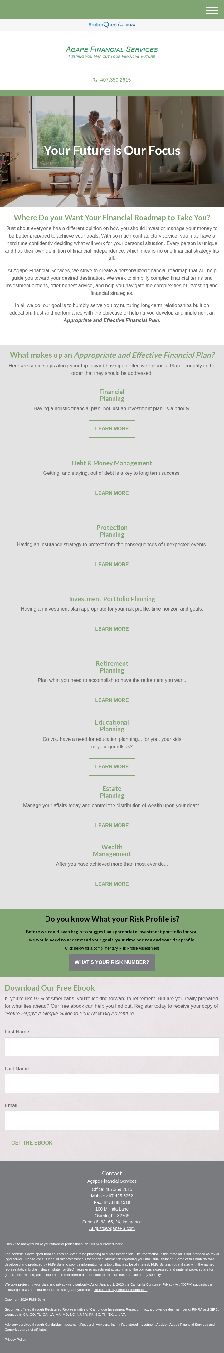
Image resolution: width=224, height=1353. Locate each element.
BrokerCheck (113, 1244)
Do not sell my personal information (120, 1290)
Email (11, 1105)
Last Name (17, 1068)
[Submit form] (32, 1143)
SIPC (214, 1309)
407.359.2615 (112, 80)
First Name (17, 1031)
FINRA (197, 1309)
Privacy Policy (15, 1339)
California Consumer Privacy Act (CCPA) (161, 1284)
